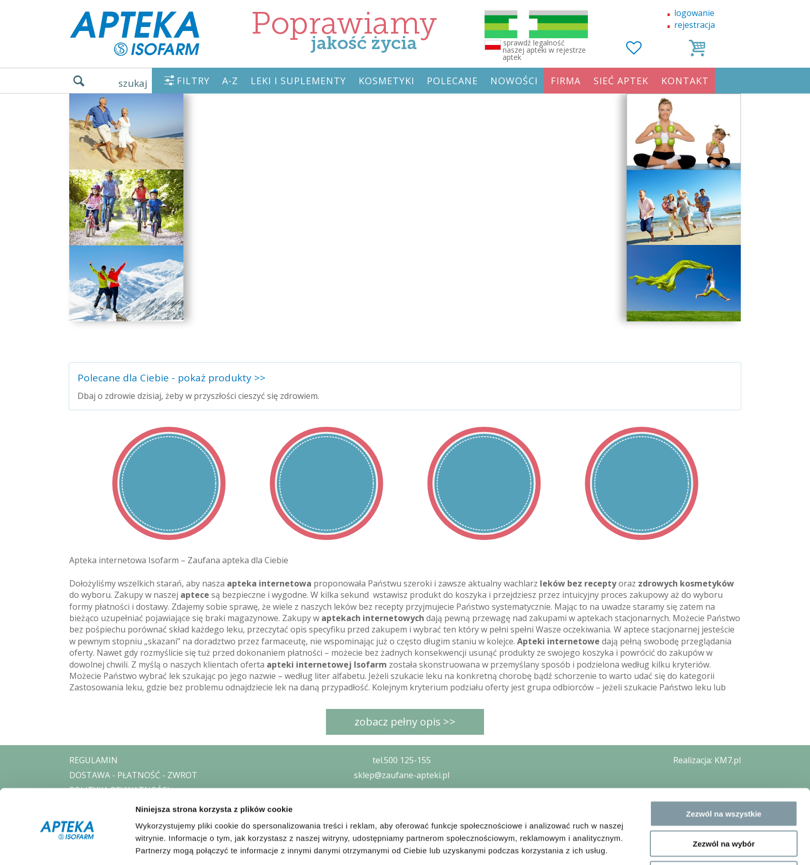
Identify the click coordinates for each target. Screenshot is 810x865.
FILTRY (193, 80)
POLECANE (452, 80)
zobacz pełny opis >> (405, 722)
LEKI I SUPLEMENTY (298, 80)
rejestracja (694, 24)
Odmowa (723, 834)
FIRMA (566, 80)
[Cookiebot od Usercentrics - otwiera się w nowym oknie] (67, 845)
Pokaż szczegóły (551, 844)
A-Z (230, 80)
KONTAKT (685, 80)
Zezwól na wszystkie (723, 774)
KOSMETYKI (386, 80)
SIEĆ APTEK (621, 80)
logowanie (694, 13)
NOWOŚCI (514, 80)
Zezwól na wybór (724, 804)
